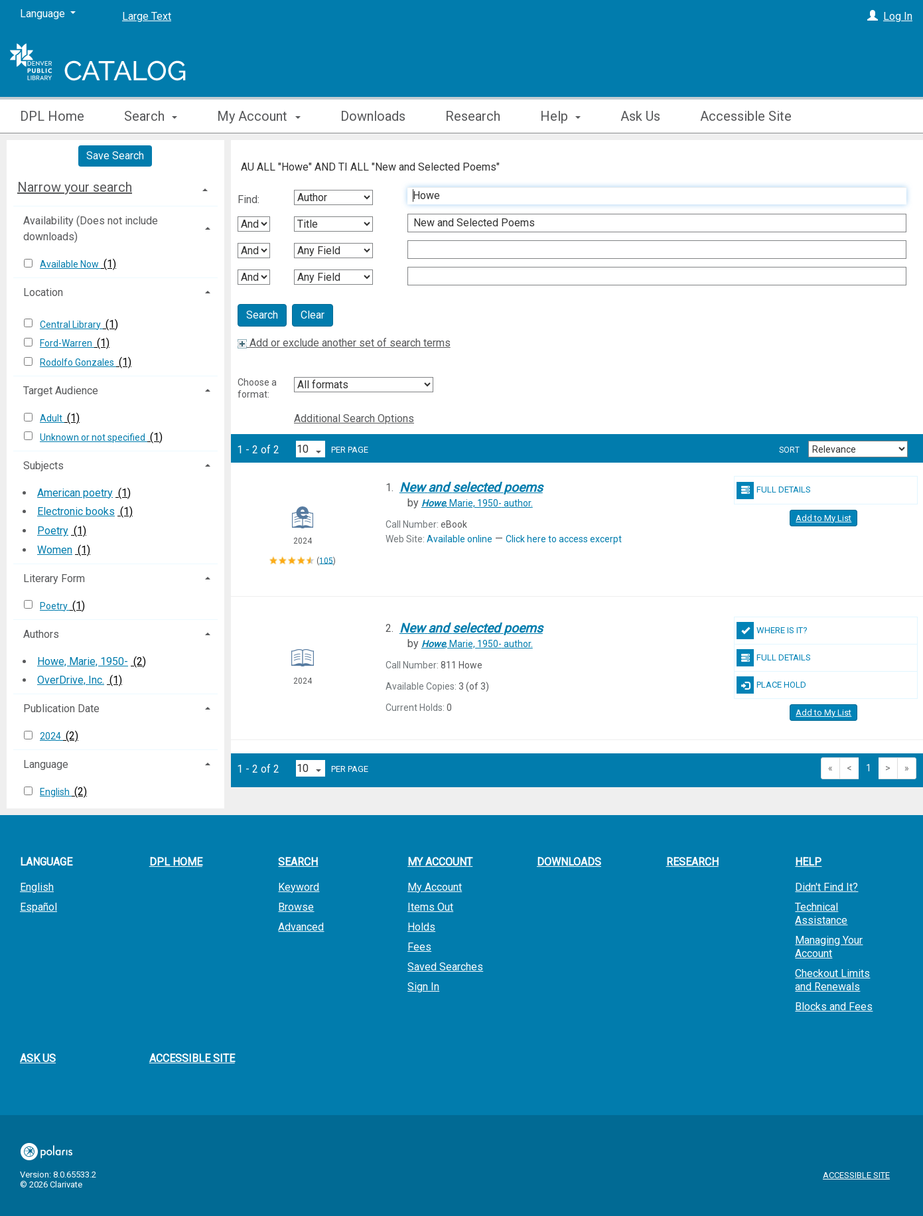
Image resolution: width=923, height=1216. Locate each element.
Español (38, 907)
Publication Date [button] (61, 708)
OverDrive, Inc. (70, 680)
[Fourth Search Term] (650, 276)
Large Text (146, 16)
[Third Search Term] (650, 249)
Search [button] (150, 116)
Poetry (52, 530)
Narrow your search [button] (74, 187)
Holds (421, 927)
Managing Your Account (829, 947)
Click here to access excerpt (564, 539)
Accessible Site (746, 116)
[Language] (48, 14)
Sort (789, 450)
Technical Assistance (821, 914)
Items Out (430, 907)
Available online (459, 539)
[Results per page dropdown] (310, 449)
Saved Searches (445, 966)
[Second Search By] (333, 224)
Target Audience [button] (60, 390)
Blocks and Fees (834, 1006)
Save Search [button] (115, 155)
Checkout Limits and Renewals (832, 980)
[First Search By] (333, 197)
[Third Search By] (333, 250)
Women (54, 550)
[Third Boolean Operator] (254, 277)
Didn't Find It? (826, 887)
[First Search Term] (649, 196)
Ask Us (640, 116)
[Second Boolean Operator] (254, 250)
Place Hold (771, 685)
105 (326, 560)
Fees (419, 947)
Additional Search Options (354, 418)
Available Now (70, 264)
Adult (52, 418)
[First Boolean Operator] (254, 224)
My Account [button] (258, 116)
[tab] (115, 187)
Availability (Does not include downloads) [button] (90, 228)
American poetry (75, 493)
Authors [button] (41, 634)
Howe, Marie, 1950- (82, 661)
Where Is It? (772, 630)
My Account (434, 887)
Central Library (71, 324)
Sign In (423, 986)
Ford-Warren (67, 343)
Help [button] (560, 116)
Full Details (774, 490)
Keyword (298, 887)
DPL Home (52, 116)
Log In (897, 16)
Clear (312, 315)
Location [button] (43, 292)
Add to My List (823, 518)
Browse (296, 907)
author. (477, 503)
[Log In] (872, 16)
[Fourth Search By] (333, 277)
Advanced (301, 927)
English (56, 792)
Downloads (372, 116)
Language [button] (45, 764)
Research (472, 116)
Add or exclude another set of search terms (344, 343)
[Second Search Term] (650, 223)
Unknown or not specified (93, 437)
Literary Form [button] (54, 578)
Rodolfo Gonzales (78, 362)
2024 (51, 736)
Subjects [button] (43, 465)
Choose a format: (257, 388)
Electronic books (76, 511)
